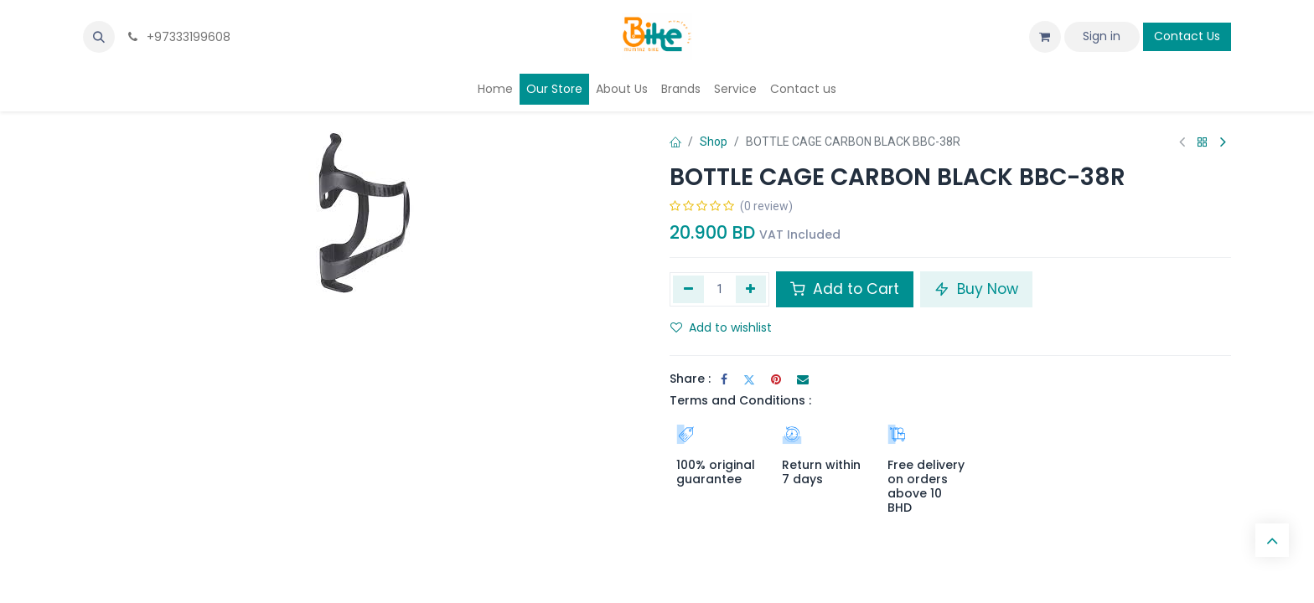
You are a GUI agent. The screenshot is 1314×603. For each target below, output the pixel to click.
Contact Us (1187, 36)
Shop (713, 141)
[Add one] (751, 289)
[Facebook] (724, 379)
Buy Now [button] (976, 289)
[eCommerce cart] (1045, 37)
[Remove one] (688, 289)
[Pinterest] (776, 379)
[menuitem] (495, 89)
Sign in (1101, 36)
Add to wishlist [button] (721, 327)
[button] (99, 37)
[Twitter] (749, 379)
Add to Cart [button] (844, 289)
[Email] (803, 379)
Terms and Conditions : (740, 400)
